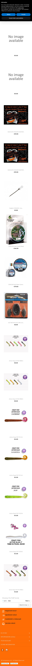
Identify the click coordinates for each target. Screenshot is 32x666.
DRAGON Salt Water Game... (16, 284)
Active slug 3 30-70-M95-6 (16, 589)
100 (9, 601)
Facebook (2, 650)
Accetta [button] (23, 14)
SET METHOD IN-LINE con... (16, 322)
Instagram (6, 650)
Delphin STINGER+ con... (16, 208)
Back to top (24, 605)
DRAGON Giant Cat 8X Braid (16, 246)
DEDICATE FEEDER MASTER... (16, 132)
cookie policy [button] (21, 7)
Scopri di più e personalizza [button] (16, 18)
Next (28, 601)
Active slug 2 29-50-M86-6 (16, 399)
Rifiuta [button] (8, 14)
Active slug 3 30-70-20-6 (16, 513)
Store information (8, 644)
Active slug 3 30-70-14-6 (16, 475)
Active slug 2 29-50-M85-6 (16, 361)
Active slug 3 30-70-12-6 (16, 437)
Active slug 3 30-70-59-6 (16, 551)
